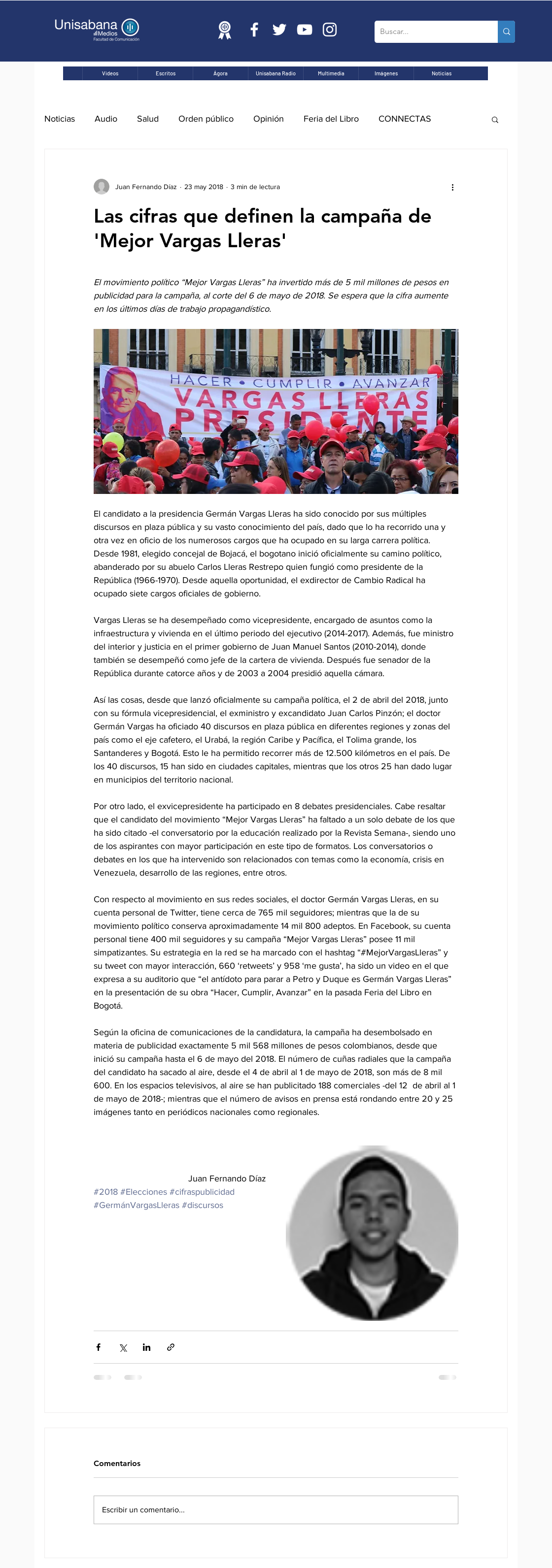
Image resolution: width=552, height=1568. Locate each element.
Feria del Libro (331, 119)
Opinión (268, 119)
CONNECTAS (405, 119)
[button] (495, 119)
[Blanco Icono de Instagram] (329, 29)
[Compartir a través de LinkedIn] (146, 1347)
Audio (106, 119)
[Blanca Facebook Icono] (254, 29)
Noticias (59, 119)
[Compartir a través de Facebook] (98, 1347)
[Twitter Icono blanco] (279, 29)
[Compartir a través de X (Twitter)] (122, 1347)
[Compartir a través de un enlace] (170, 1347)
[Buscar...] (428, 32)
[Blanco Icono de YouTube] (304, 29)
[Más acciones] (452, 187)
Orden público (206, 119)
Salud (148, 119)
